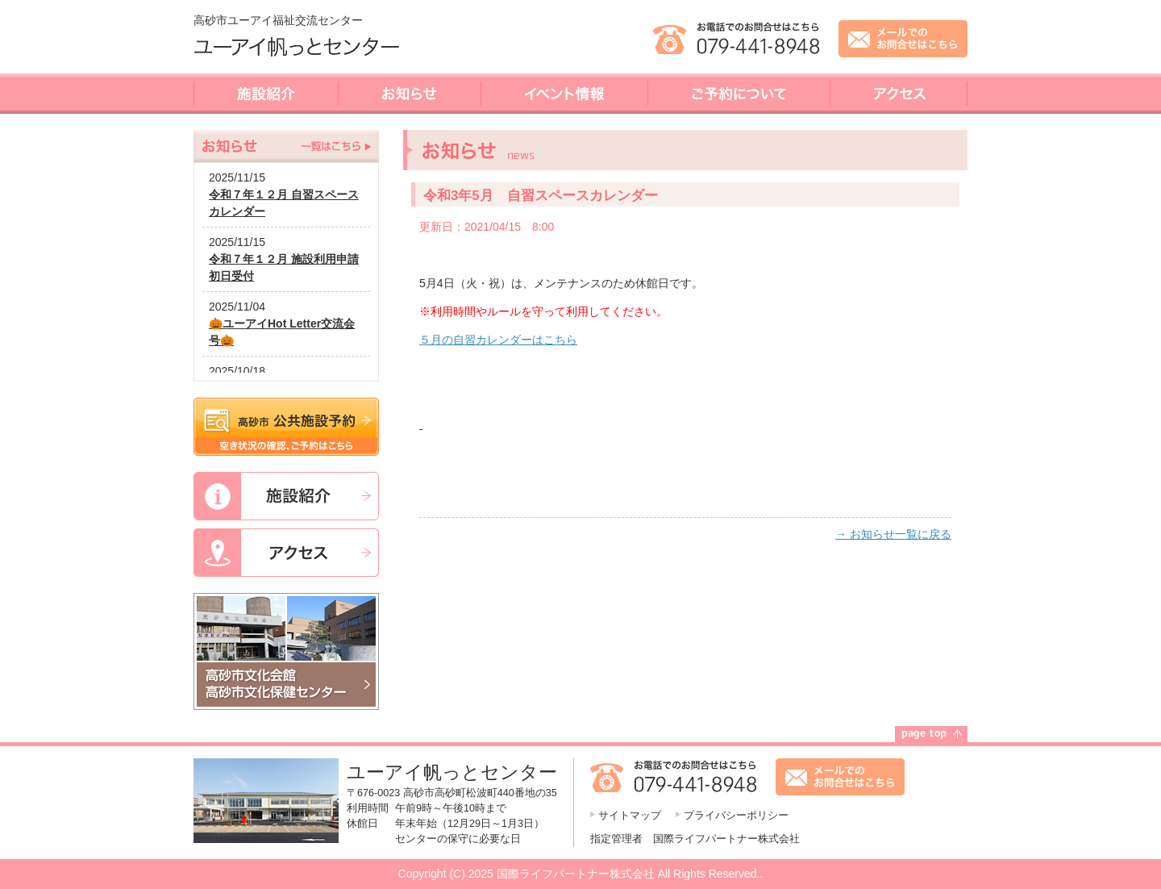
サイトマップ (629, 815)
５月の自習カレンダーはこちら (498, 339)
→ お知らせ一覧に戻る (893, 534)
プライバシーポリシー (736, 815)
